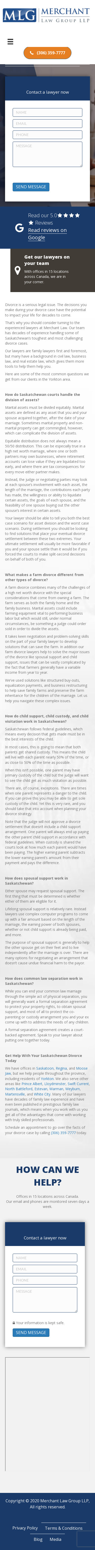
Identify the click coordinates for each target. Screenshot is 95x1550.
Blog (38, 1539)
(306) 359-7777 (63, 1132)
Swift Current (78, 1083)
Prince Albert (32, 1083)
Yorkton (47, 1078)
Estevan (40, 1088)
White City (42, 1094)
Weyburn (72, 1088)
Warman (56, 1088)
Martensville (15, 1094)
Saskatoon (45, 1068)
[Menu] (10, 41)
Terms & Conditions (64, 1528)
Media (55, 1539)
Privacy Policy (25, 1528)
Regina (61, 1068)
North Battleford (18, 1088)
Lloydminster (55, 1083)
